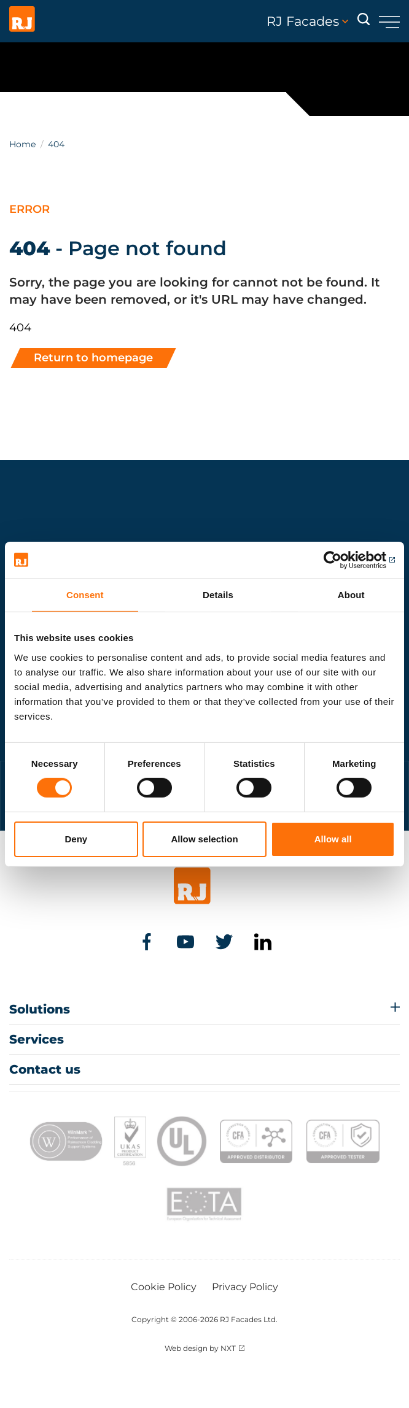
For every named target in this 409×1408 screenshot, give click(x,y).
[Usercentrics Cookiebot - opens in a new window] (341, 559)
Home (22, 144)
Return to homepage (93, 357)
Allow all (333, 839)
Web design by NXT (200, 1348)
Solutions (39, 1009)
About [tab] (351, 594)
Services (36, 1039)
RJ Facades (307, 21)
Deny (75, 839)
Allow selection (204, 839)
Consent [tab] (85, 594)
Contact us (44, 1069)
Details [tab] (218, 594)
